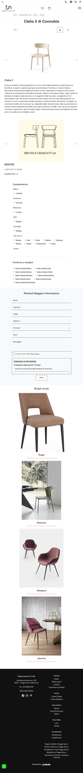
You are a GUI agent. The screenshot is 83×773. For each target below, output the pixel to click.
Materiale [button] (17, 208)
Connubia (19, 193)
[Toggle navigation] (79, 8)
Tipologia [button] (17, 226)
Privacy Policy (34, 354)
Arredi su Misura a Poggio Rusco (57, 747)
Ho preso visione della (27, 354)
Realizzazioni (56, 682)
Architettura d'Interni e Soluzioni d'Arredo (57, 756)
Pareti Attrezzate (56, 711)
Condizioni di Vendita (56, 687)
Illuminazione (56, 735)
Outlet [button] (16, 249)
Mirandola (59, 240)
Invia (41, 378)
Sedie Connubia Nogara (43, 279)
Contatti (56, 684)
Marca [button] (15, 189)
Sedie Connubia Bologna (46, 275)
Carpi (28, 240)
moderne (19, 221)
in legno (18, 212)
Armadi (56, 726)
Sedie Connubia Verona (22, 279)
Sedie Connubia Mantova (23, 272)
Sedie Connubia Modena (23, 268)
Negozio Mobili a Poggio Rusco (56, 744)
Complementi (56, 738)
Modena (18, 243)
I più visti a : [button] (18, 236)
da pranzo (19, 203)
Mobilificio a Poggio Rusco (56, 752)
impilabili (18, 231)
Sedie (35, 15)
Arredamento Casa (25, 15)
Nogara (29, 243)
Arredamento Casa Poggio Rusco (56, 749)
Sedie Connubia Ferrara (44, 272)
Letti (56, 723)
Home (15, 15)
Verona (53, 243)
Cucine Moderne (57, 699)
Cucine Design (56, 696)
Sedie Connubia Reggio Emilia (25, 282)
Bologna (18, 240)
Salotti (56, 714)
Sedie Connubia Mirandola (23, 275)
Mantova (48, 240)
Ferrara (37, 240)
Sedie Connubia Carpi (44, 268)
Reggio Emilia (41, 243)
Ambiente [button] (17, 198)
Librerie (56, 708)
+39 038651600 (27, 687)
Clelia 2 (42, 15)
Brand (56, 679)
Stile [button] (15, 217)
